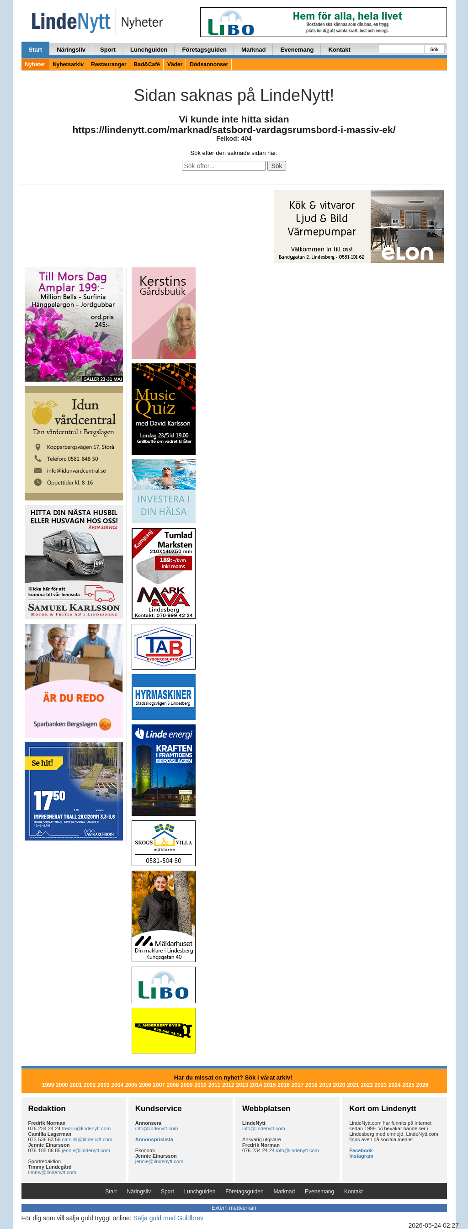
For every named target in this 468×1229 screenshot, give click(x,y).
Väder (174, 64)
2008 (173, 1085)
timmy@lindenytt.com (52, 1172)
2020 (339, 1085)
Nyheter (35, 64)
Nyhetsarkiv (68, 64)
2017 (298, 1085)
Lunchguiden (149, 49)
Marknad (253, 49)
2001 (75, 1085)
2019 (325, 1085)
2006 (145, 1085)
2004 (117, 1085)
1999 (48, 1085)
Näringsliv (71, 49)
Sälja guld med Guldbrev (168, 1218)
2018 (311, 1085)
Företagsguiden (204, 49)
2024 (394, 1085)
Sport (108, 49)
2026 (422, 1085)
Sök (434, 49)
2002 (90, 1085)
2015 (270, 1085)
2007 (159, 1085)
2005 (131, 1085)
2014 (256, 1085)
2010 (200, 1085)
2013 (242, 1085)
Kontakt (340, 49)
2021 (353, 1085)
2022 (367, 1085)
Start (36, 49)
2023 (381, 1085)
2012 (228, 1085)
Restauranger (108, 64)
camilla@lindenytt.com (87, 1139)
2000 (62, 1085)
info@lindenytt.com (156, 1128)
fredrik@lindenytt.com (86, 1128)
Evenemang (297, 49)
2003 (103, 1085)
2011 (214, 1085)
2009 (187, 1085)
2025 (408, 1085)
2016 (283, 1085)
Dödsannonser (209, 64)
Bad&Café (147, 64)
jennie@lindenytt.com (86, 1150)
